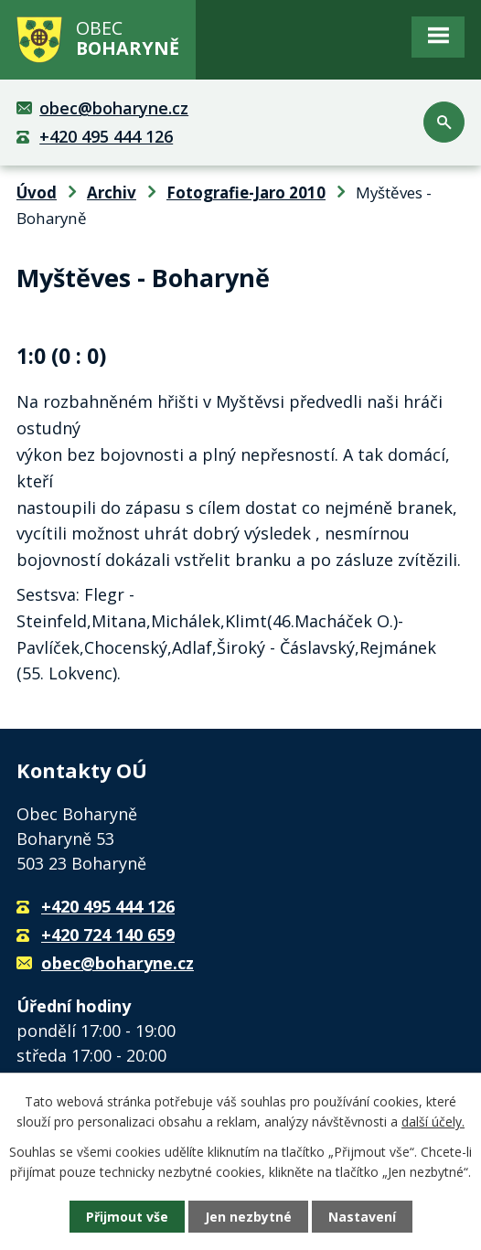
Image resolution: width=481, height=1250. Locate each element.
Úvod (36, 192)
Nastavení (362, 1216)
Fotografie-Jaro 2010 (246, 192)
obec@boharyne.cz (113, 108)
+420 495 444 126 (106, 136)
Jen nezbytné (248, 1216)
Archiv (111, 192)
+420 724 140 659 (108, 935)
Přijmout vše (127, 1216)
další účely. (433, 1121)
